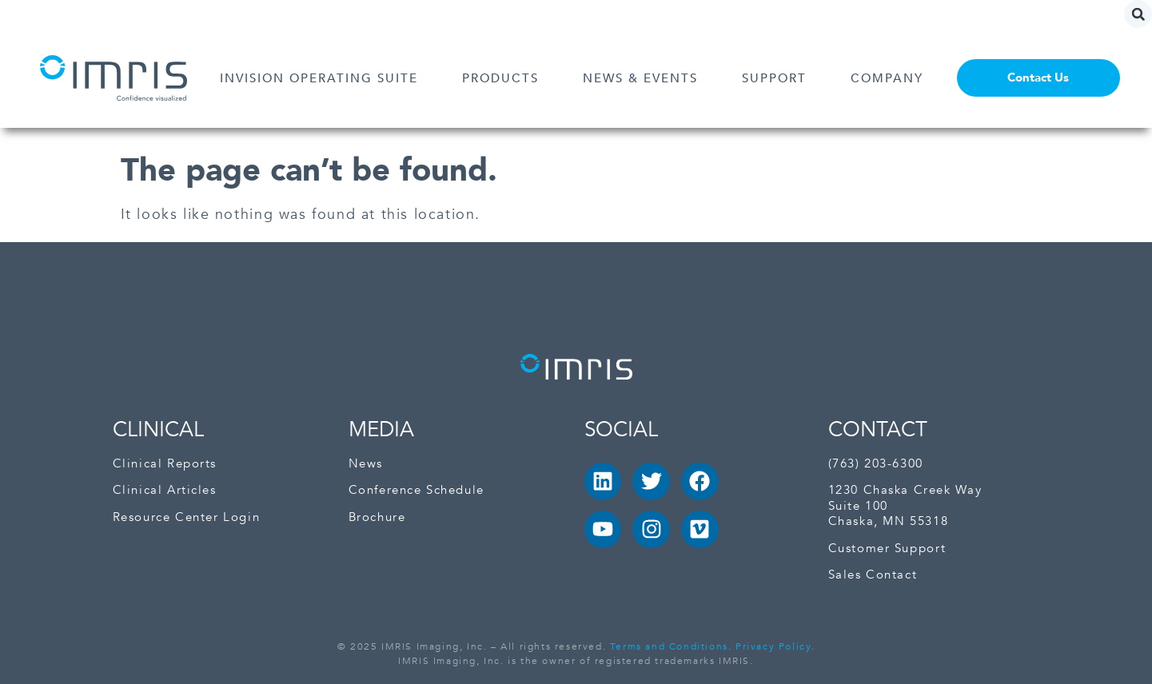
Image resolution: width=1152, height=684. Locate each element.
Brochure (377, 517)
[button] (1138, 14)
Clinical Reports (165, 463)
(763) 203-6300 (875, 463)
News (366, 463)
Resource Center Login (187, 517)
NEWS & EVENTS (644, 78)
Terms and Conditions (669, 646)
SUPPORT (778, 78)
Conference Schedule (416, 490)
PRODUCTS (504, 78)
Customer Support (887, 548)
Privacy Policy (773, 646)
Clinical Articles (165, 490)
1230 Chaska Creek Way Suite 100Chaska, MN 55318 (905, 506)
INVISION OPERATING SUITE (323, 78)
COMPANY (891, 78)
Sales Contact (873, 575)
